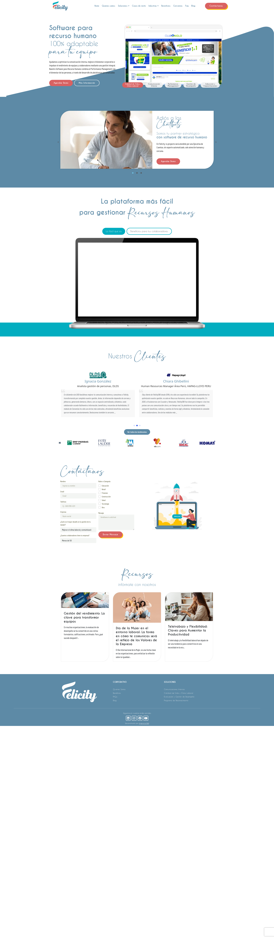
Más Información (87, 83)
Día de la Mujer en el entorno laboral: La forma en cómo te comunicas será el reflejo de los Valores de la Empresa (136, 636)
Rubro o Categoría (104, 481)
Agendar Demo (61, 83)
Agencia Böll (144, 723)
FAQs (115, 697)
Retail (104, 489)
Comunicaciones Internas (174, 689)
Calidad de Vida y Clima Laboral (178, 693)
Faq (187, 6)
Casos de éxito (139, 6)
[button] (58, 142)
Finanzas (105, 493)
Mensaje (101, 513)
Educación (105, 485)
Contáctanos (216, 6)
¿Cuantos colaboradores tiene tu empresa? (74, 535)
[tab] (132, 85)
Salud (104, 500)
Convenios (177, 6)
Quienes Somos (119, 689)
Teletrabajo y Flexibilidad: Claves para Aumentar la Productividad (187, 630)
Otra (103, 507)
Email (62, 491)
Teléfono (63, 501)
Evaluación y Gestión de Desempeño (179, 697)
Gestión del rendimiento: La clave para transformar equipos (84, 617)
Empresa (63, 512)
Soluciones (123, 6)
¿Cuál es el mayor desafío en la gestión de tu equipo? (75, 523)
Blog (193, 6)
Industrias (154, 6)
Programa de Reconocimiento (176, 700)
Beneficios (165, 6)
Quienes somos (108, 6)
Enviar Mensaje (110, 534)
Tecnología (105, 504)
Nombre (63, 481)
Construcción (106, 496)
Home (96, 6)
